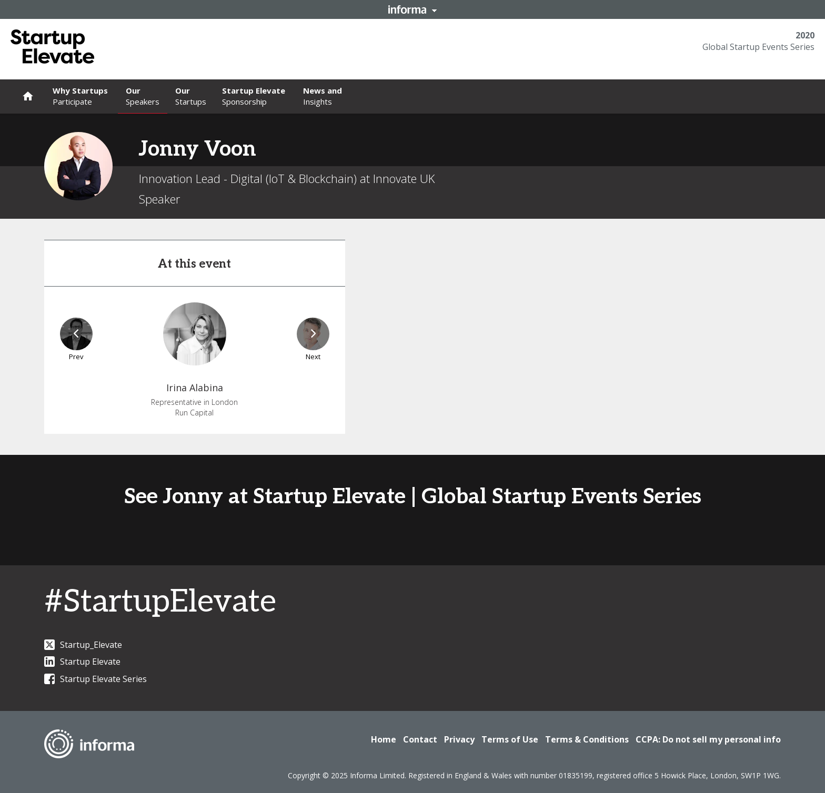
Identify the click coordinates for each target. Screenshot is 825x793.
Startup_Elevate (83, 644)
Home (383, 739)
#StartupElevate (160, 602)
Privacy (459, 739)
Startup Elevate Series (95, 679)
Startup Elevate (82, 661)
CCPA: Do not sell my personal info (708, 739)
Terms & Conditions (587, 739)
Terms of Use (509, 739)
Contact (420, 739)
